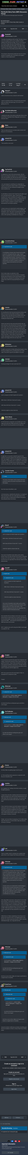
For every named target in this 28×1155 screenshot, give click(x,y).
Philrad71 (7, 91)
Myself (7, 525)
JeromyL (7, 359)
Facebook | (14, 9)
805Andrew (8, 344)
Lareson (7, 307)
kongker (7, 655)
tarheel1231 (8, 138)
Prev (5, 28)
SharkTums (8, 984)
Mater (6, 125)
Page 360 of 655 (14, 28)
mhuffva (7, 783)
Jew (6, 848)
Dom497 (7, 568)
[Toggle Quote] (3, 246)
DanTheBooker (9, 711)
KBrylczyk (7, 686)
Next (23, 28)
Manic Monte (8, 417)
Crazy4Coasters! (5, 20)
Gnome (7, 765)
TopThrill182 (8, 169)
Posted (11, 36)
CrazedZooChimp (9, 241)
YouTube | (19, 9)
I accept (14, 1152)
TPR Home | (3, 9)
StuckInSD (8, 34)
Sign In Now (14, 1089)
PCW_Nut (7, 861)
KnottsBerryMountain (11, 110)
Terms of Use (5, 1145)
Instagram (23, 9)
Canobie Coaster (9, 470)
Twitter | (10, 9)
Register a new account (14, 1079)
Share (6, 1117)
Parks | (7, 9)
